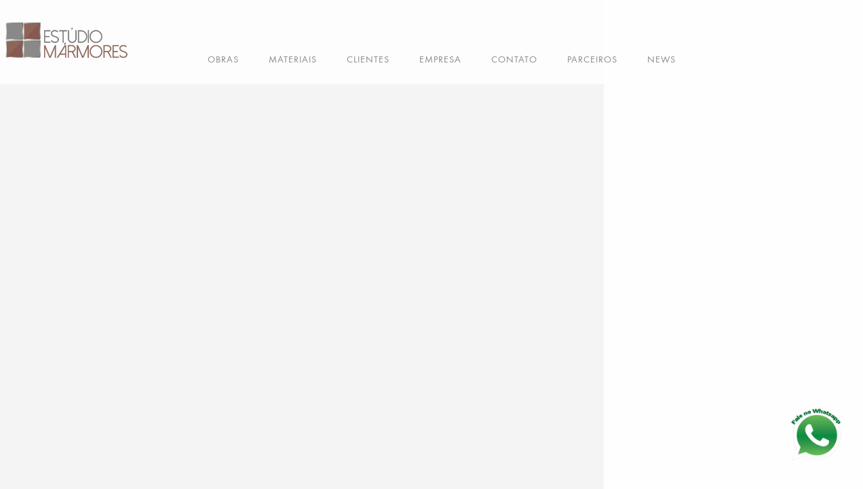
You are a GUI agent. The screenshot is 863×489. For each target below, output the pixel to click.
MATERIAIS (293, 59)
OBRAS (223, 59)
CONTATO (514, 59)
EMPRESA (440, 59)
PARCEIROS (592, 59)
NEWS (661, 59)
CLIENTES (368, 59)
